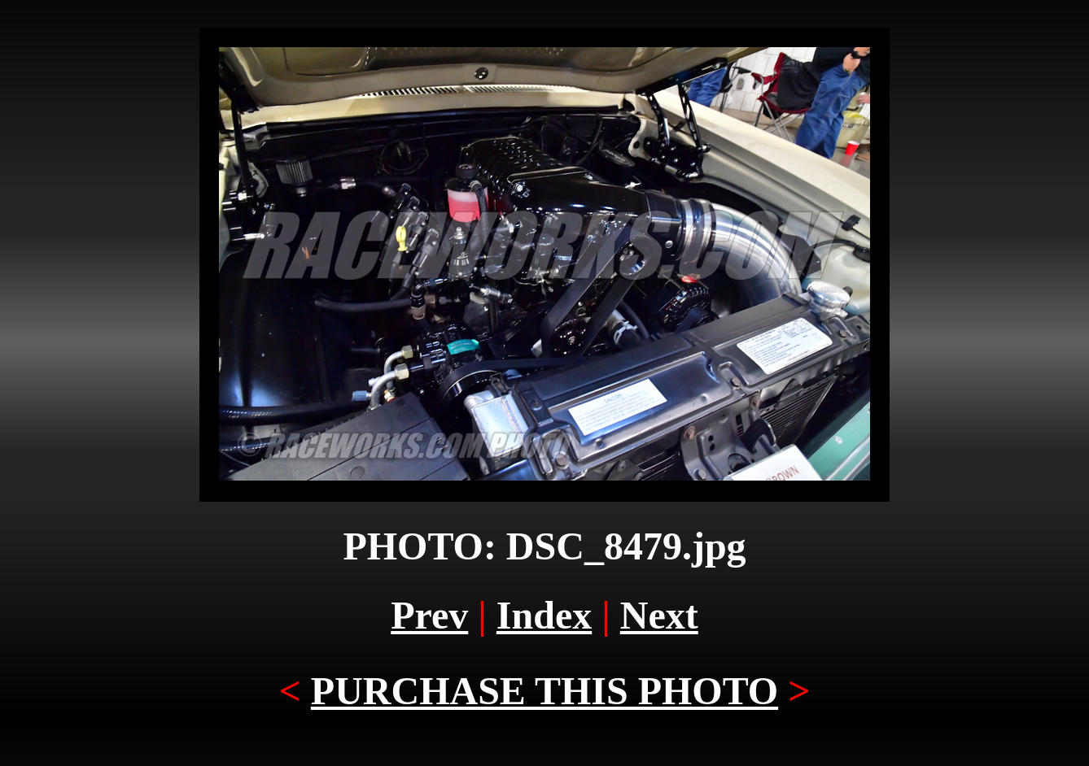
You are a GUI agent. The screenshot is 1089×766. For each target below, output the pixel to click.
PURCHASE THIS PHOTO (544, 690)
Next (659, 615)
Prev (429, 615)
